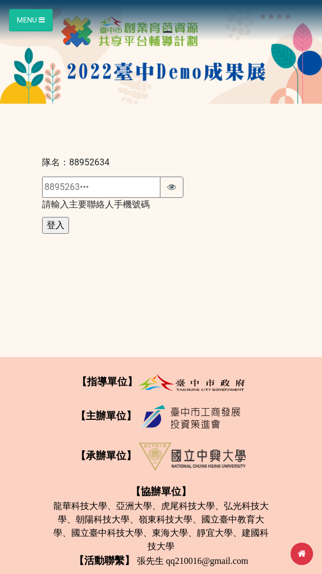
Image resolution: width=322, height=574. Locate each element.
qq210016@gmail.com (207, 561)
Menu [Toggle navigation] (31, 20)
